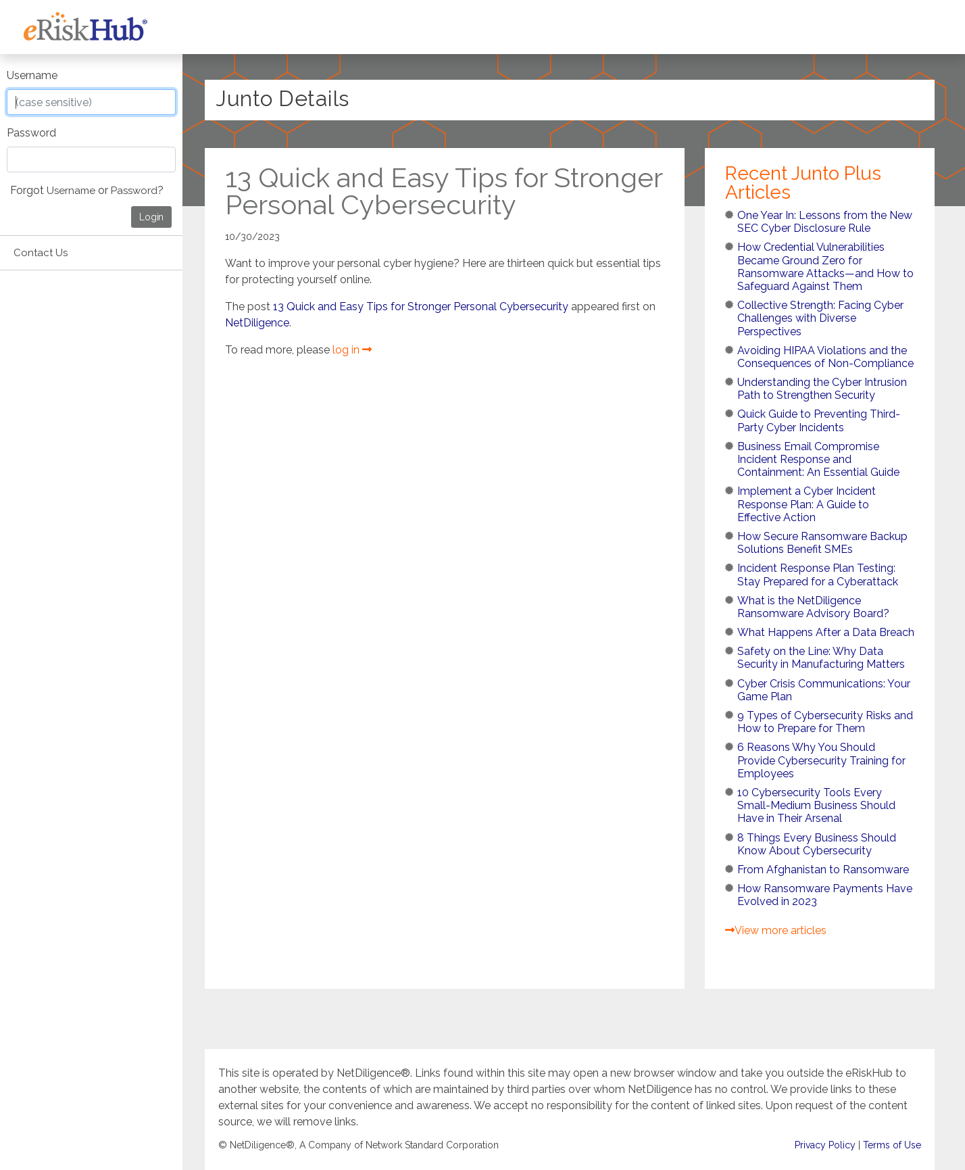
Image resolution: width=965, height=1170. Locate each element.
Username (32, 75)
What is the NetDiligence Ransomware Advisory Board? (813, 607)
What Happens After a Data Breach (825, 632)
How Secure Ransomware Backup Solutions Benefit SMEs (822, 543)
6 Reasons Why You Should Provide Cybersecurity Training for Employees (821, 760)
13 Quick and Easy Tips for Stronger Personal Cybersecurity (420, 306)
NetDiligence (257, 322)
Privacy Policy (825, 1145)
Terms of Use (892, 1145)
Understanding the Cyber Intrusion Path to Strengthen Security (822, 388)
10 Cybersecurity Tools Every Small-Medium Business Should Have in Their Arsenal (816, 805)
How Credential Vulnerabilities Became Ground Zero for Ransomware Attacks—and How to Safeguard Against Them (825, 267)
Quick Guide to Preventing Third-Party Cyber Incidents (818, 420)
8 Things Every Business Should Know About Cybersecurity (816, 844)
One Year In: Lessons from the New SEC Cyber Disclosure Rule (824, 222)
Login (151, 217)
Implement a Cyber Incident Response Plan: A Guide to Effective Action (806, 504)
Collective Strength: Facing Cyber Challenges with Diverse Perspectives (820, 318)
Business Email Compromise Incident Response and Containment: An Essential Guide (818, 459)
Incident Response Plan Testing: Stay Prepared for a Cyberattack (817, 574)
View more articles (775, 930)
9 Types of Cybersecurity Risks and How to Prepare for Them (825, 722)
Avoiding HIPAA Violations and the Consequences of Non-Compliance (825, 357)
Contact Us (41, 253)
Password (31, 132)
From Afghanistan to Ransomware (823, 869)
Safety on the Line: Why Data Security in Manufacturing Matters (821, 658)
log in (352, 349)
